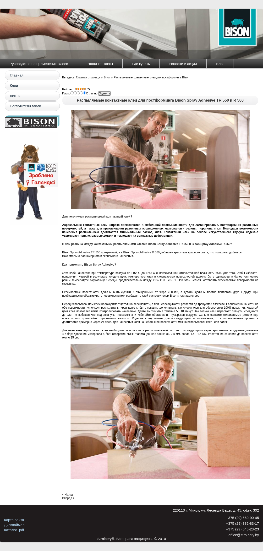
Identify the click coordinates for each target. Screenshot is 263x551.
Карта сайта (14, 520)
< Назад (67, 494)
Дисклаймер (14, 525)
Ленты (15, 96)
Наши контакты (100, 64)
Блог (220, 64)
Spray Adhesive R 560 (145, 252)
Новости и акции (183, 64)
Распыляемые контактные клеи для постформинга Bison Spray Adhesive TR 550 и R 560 (160, 100)
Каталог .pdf (14, 530)
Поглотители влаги (25, 106)
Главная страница (88, 77)
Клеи (14, 85)
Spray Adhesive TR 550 (85, 252)
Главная (16, 75)
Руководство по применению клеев (39, 64)
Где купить (141, 64)
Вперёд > (68, 498)
